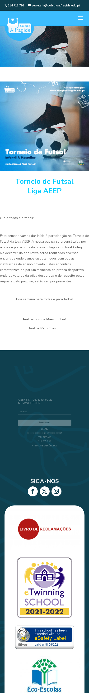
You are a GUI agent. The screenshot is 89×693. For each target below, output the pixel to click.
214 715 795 (44, 439)
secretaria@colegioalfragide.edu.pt (44, 431)
